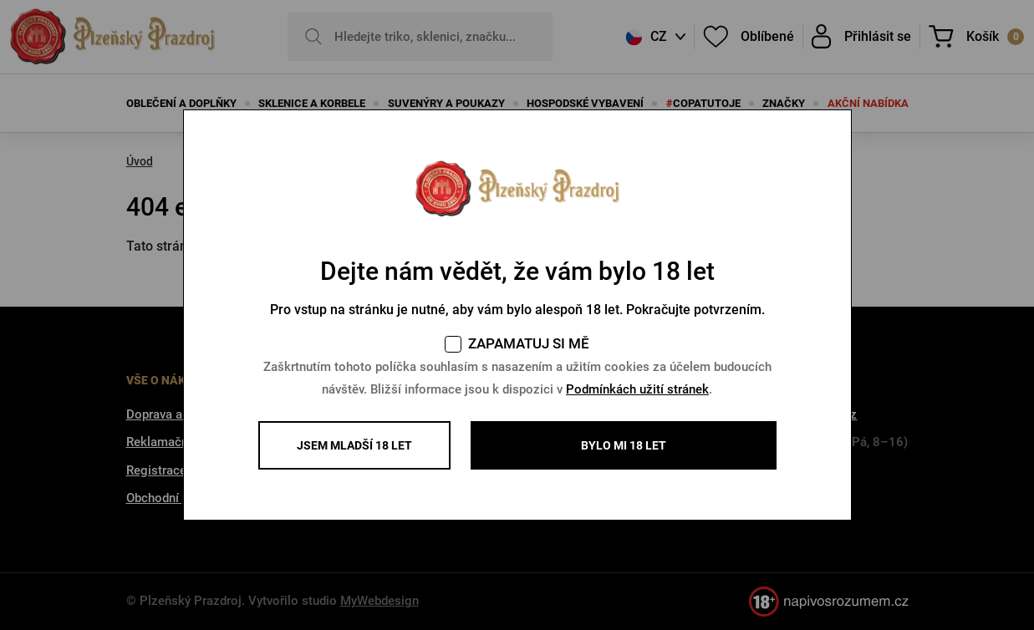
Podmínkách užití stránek (637, 389)
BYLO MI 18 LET (623, 445)
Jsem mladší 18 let (354, 445)
